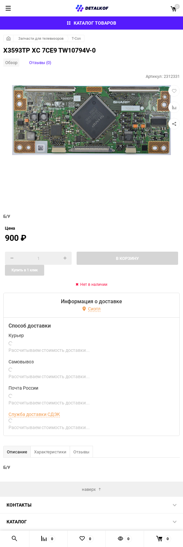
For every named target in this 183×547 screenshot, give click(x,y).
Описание (17, 452)
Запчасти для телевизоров (41, 38)
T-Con (76, 38)
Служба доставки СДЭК (34, 414)
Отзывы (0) (40, 62)
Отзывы (81, 452)
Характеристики (50, 452)
